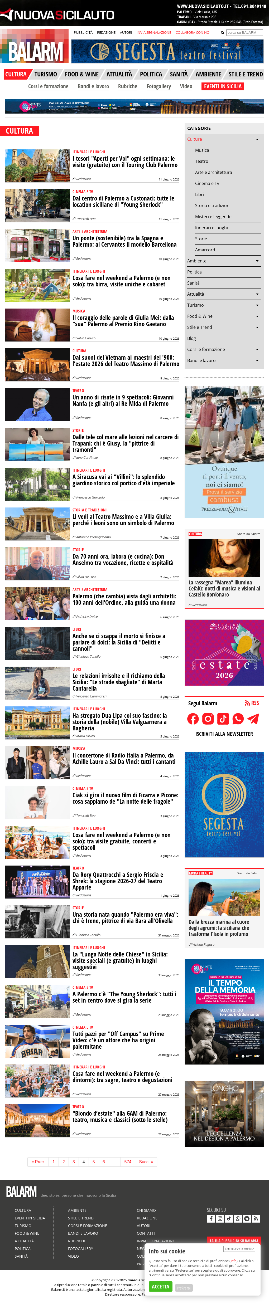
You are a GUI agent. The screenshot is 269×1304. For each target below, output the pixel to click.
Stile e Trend (199, 327)
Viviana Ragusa (203, 944)
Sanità (193, 283)
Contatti (146, 1233)
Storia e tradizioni (212, 205)
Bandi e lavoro (93, 86)
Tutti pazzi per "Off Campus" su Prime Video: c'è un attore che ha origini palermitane (118, 1040)
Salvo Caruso (85, 338)
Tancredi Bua (85, 218)
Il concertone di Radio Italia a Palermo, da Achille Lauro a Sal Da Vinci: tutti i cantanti (124, 758)
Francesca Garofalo (90, 497)
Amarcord (205, 250)
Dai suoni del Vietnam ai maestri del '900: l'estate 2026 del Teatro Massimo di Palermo (126, 360)
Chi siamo (146, 1210)
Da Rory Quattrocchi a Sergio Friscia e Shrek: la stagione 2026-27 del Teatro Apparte (118, 881)
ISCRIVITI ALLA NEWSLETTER (224, 733)
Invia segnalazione (156, 1240)
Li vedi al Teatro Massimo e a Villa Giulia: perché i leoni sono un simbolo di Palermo (123, 519)
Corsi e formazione (48, 86)
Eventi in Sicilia (30, 1217)
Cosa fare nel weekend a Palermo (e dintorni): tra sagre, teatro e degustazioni (122, 1076)
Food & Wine (200, 316)
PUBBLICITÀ (83, 32)
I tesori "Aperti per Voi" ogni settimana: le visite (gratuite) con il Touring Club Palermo (125, 161)
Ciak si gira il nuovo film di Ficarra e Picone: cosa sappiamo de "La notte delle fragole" (126, 798)
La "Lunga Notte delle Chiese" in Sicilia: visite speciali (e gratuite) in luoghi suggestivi (120, 960)
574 (128, 1162)
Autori (143, 1225)
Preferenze (184, 1288)
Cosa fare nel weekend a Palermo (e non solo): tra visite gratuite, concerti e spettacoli (122, 841)
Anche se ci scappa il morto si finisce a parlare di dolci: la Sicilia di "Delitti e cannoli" (119, 642)
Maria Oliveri (85, 736)
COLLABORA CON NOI (193, 32)
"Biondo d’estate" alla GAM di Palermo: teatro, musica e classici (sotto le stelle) (120, 1116)
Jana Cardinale (87, 457)
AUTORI (126, 32)
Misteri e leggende (213, 216)
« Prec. (38, 1162)
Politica (194, 272)
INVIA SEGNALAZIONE (154, 32)
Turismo (195, 305)
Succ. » (146, 1162)
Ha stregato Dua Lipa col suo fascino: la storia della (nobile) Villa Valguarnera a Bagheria (120, 721)
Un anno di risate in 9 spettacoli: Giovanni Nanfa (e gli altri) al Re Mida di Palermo (123, 400)
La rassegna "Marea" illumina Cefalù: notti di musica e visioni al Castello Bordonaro (224, 588)
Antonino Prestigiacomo (93, 537)
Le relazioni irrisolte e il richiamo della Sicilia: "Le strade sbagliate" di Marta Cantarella (119, 682)
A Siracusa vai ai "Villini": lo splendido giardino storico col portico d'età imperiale (124, 480)
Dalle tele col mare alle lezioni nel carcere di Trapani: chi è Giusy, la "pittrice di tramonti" (126, 443)
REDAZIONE (106, 32)
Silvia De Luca (86, 576)
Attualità (195, 294)
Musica (202, 150)
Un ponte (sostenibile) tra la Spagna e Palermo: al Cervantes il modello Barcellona (125, 241)
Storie (201, 239)
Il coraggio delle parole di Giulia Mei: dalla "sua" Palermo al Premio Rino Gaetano (123, 321)
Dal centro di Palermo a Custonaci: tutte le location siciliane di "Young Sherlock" (123, 201)
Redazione (83, 179)
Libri (199, 194)
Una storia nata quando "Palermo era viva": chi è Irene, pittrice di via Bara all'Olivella (125, 917)
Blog (191, 338)
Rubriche (127, 86)
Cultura (194, 139)
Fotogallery (159, 86)
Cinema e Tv (207, 183)
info (233, 1260)
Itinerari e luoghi (211, 228)
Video (186, 86)
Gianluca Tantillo (88, 656)
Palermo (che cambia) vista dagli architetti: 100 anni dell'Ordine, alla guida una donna (124, 599)
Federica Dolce (87, 616)
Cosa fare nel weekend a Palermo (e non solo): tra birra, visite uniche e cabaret (122, 281)
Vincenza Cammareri (91, 696)
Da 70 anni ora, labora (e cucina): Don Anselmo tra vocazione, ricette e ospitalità (123, 559)
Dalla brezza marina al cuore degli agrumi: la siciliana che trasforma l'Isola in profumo (219, 927)
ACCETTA (160, 1286)
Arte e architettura (213, 172)
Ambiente (196, 261)
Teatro (201, 161)
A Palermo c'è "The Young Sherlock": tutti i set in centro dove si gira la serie (124, 997)
